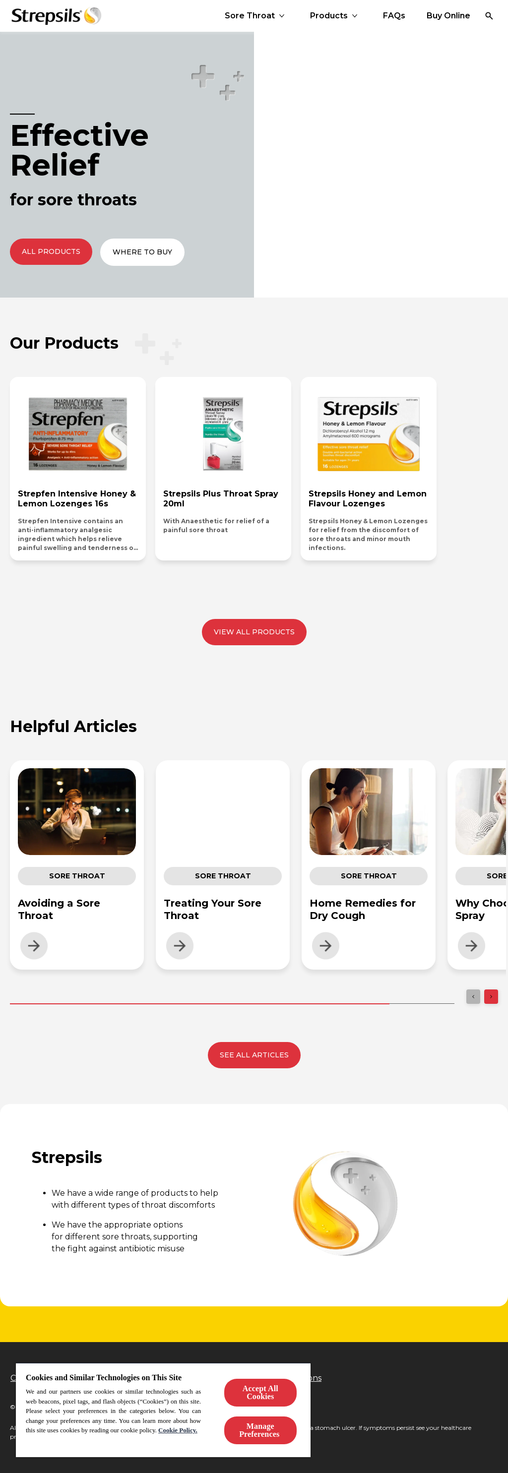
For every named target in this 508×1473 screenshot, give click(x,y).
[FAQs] (394, 16)
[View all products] (254, 632)
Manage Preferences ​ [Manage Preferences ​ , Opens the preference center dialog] (260, 1430)
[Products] (329, 16)
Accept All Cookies (260, 1392)
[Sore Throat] (250, 16)
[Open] (489, 16)
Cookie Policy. (177, 1430)
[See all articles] (254, 1055)
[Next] (491, 996)
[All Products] (51, 252)
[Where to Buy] (142, 252)
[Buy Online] (448, 16)
